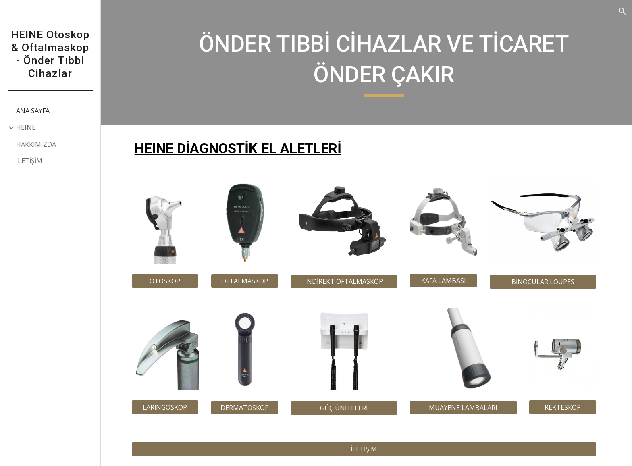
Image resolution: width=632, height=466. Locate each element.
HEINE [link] (25, 127)
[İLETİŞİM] (366, 449)
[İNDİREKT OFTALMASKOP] (346, 281)
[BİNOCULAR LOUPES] (545, 282)
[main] (386, 62)
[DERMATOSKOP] (247, 407)
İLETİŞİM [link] (29, 160)
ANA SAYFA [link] (33, 110)
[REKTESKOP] (565, 407)
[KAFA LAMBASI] (445, 280)
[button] (622, 11)
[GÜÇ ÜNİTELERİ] (346, 408)
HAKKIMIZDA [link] (36, 144)
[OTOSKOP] (167, 281)
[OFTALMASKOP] (247, 281)
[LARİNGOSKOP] (167, 407)
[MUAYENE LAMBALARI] (465, 407)
